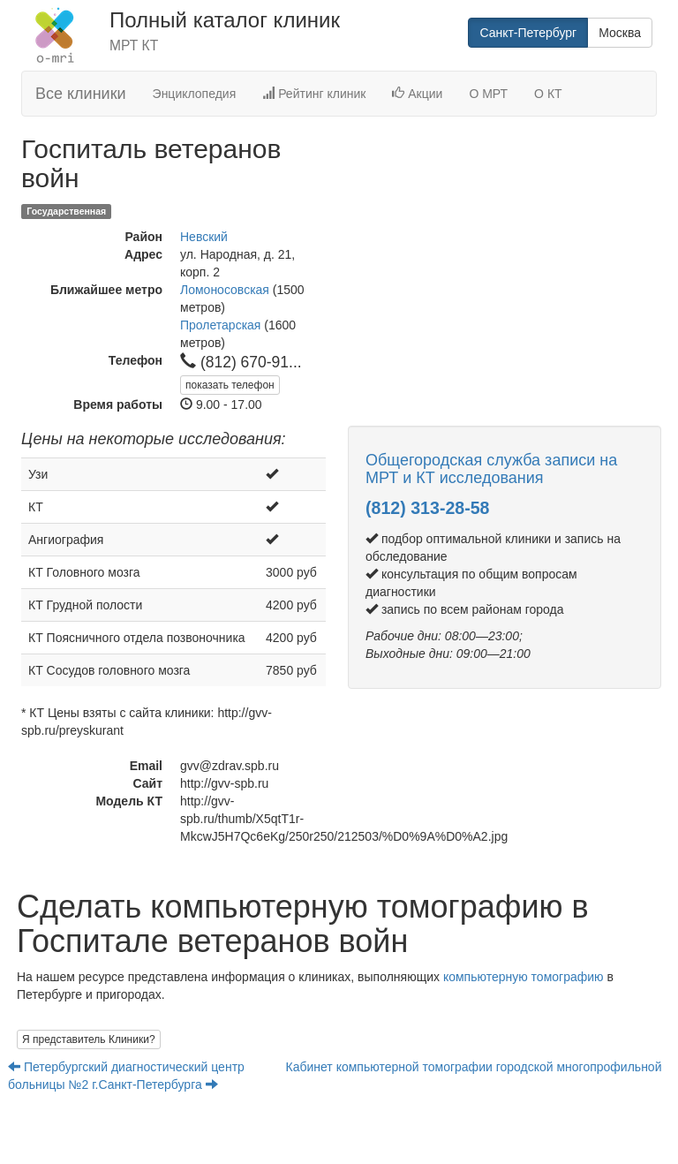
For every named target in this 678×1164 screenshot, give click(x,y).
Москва (620, 33)
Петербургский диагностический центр (128, 1067)
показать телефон (230, 385)
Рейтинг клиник (313, 94)
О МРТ (488, 94)
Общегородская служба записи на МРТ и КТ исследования (491, 469)
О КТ (548, 94)
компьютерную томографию (523, 977)
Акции (417, 94)
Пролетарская (220, 325)
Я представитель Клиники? (88, 1039)
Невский (204, 237)
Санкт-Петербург (527, 33)
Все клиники (80, 93)
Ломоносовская (224, 290)
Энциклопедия (195, 94)
